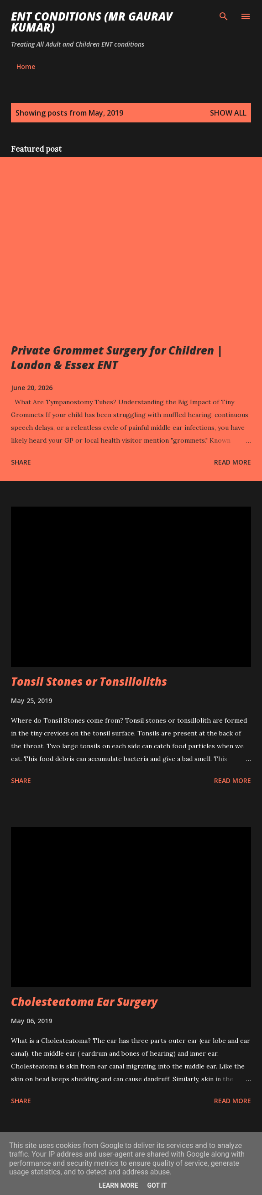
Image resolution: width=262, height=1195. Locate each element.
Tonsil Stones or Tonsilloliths (89, 681)
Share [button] (21, 462)
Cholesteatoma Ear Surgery (84, 1001)
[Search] (223, 16)
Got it (157, 1185)
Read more (232, 462)
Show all (228, 113)
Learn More (118, 1185)
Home (25, 66)
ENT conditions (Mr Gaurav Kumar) (92, 22)
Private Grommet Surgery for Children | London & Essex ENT (117, 357)
